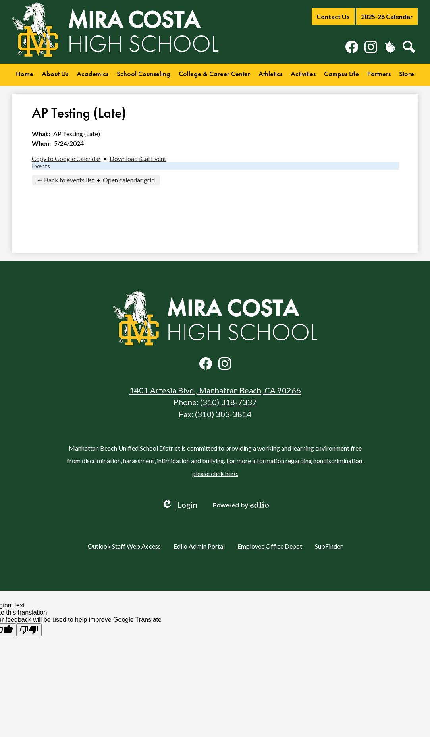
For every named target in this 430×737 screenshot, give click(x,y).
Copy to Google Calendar (66, 158)
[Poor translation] (29, 629)
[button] (55, 75)
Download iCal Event (138, 158)
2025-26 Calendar (387, 16)
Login (179, 505)
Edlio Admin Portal (199, 546)
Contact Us (333, 16)
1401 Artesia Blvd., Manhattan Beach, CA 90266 (215, 390)
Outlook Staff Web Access (124, 546)
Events (41, 166)
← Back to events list (65, 180)
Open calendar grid (129, 180)
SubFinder (329, 546)
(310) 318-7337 (228, 402)
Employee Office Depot (269, 546)
